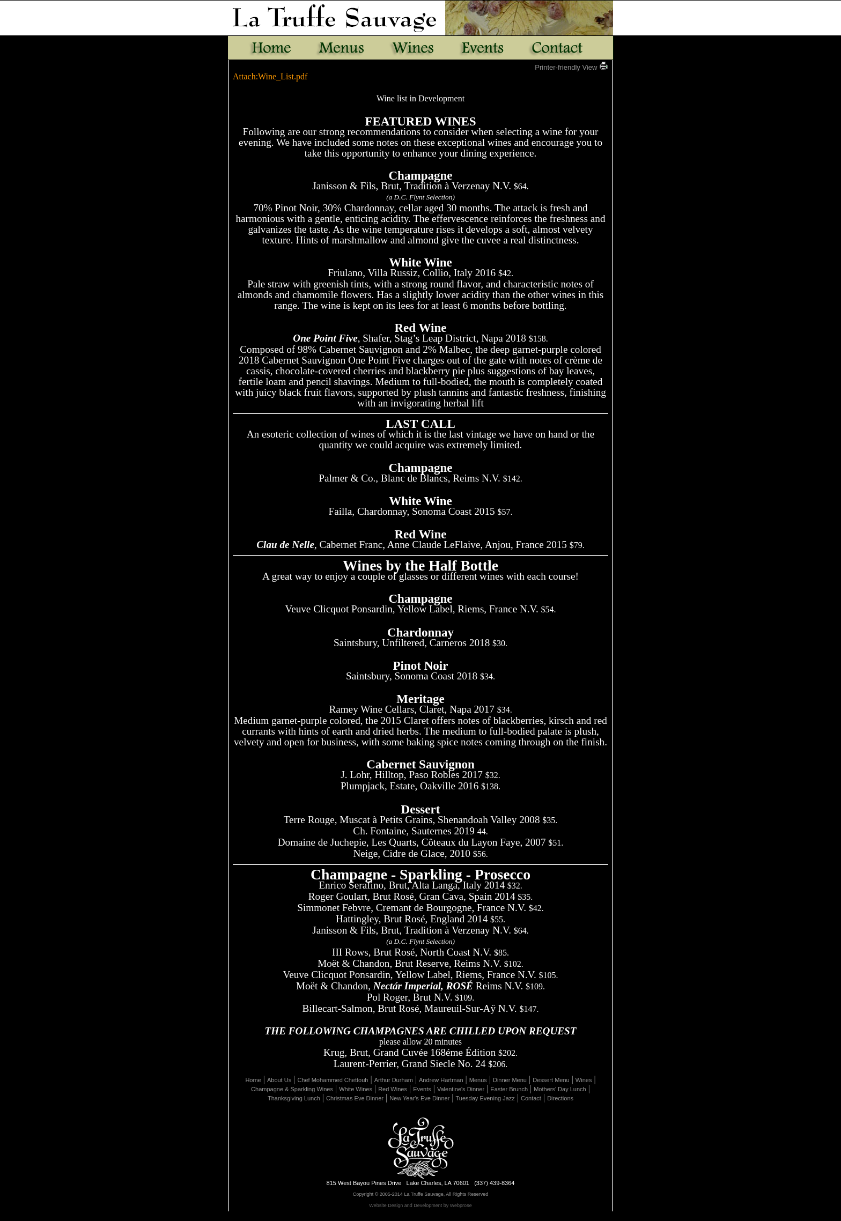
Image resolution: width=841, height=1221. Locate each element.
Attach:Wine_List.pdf (270, 76)
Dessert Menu (551, 1080)
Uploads (457, 1216)
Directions (560, 1098)
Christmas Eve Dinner (354, 1098)
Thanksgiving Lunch (294, 1098)
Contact (531, 1098)
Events (422, 1089)
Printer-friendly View (571, 67)
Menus (478, 1080)
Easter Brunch (509, 1089)
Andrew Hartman (441, 1080)
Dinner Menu (510, 1080)
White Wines (355, 1089)
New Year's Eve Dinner (419, 1098)
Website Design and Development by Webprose (420, 1205)
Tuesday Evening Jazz (485, 1098)
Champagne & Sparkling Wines (292, 1089)
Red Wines (392, 1089)
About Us (279, 1080)
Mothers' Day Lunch (560, 1089)
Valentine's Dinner (460, 1089)
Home (253, 1080)
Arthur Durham (393, 1080)
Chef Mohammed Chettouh (332, 1080)
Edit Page (385, 1216)
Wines (584, 1080)
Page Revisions (422, 1216)
